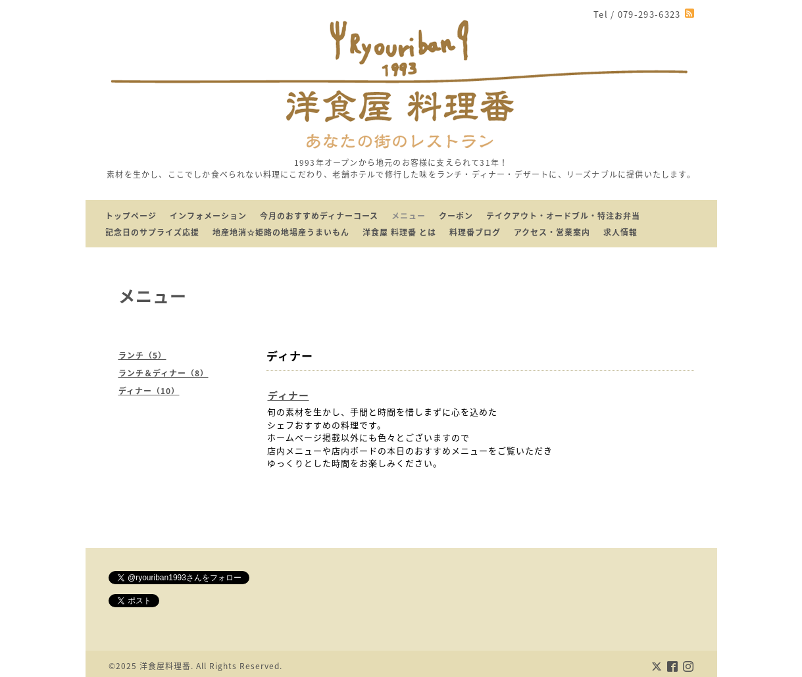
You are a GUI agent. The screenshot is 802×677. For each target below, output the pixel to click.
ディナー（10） (149, 391)
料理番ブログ (475, 232)
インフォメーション (208, 216)
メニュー (408, 216)
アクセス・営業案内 (552, 232)
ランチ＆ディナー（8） (163, 373)
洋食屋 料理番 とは (399, 232)
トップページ (131, 216)
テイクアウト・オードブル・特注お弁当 (563, 216)
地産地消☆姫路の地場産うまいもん (281, 232)
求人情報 (620, 232)
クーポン (456, 216)
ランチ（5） (142, 355)
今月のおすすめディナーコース (319, 216)
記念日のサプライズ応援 (152, 232)
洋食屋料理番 (165, 666)
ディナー (288, 395)
